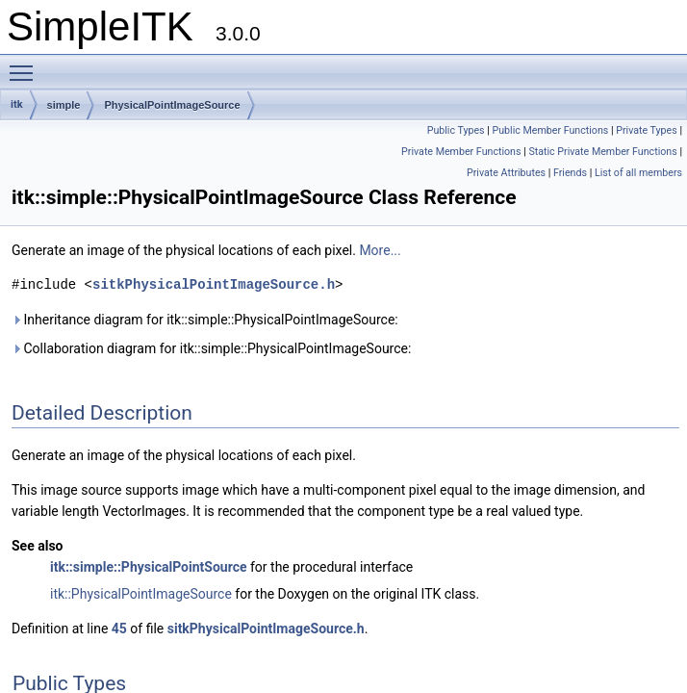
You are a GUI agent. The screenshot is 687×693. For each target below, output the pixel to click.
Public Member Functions (550, 130)
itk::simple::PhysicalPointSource (148, 567)
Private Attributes (506, 173)
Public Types (456, 130)
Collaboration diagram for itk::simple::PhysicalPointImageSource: (211, 348)
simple (64, 105)
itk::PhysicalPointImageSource (141, 594)
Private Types (646, 130)
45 (119, 628)
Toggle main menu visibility (26, 64)
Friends (570, 173)
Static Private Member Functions (602, 151)
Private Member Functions (461, 151)
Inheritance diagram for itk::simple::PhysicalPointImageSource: (205, 319)
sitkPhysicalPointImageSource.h (213, 284)
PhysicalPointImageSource (172, 105)
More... (379, 250)
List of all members (638, 173)
